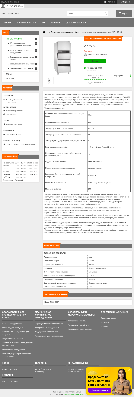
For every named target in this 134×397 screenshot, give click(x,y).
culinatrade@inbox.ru (14, 111)
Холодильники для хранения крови (49, 336)
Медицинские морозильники (46, 332)
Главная (7, 22)
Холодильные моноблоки (78, 325)
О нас (43, 22)
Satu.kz (78, 392)
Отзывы (10, 78)
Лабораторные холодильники (47, 328)
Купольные (80, 32)
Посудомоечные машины (62, 32)
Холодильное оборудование (21, 68)
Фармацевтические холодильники (49, 324)
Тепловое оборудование (12, 324)
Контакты (56, 22)
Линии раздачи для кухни (12, 328)
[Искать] (105, 13)
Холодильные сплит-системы (80, 329)
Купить (95, 61)
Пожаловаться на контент (74, 394)
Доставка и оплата (76, 22)
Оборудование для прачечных (22, 64)
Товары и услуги (25, 22)
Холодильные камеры (77, 321)
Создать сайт (6, 2)
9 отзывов (111, 2)
